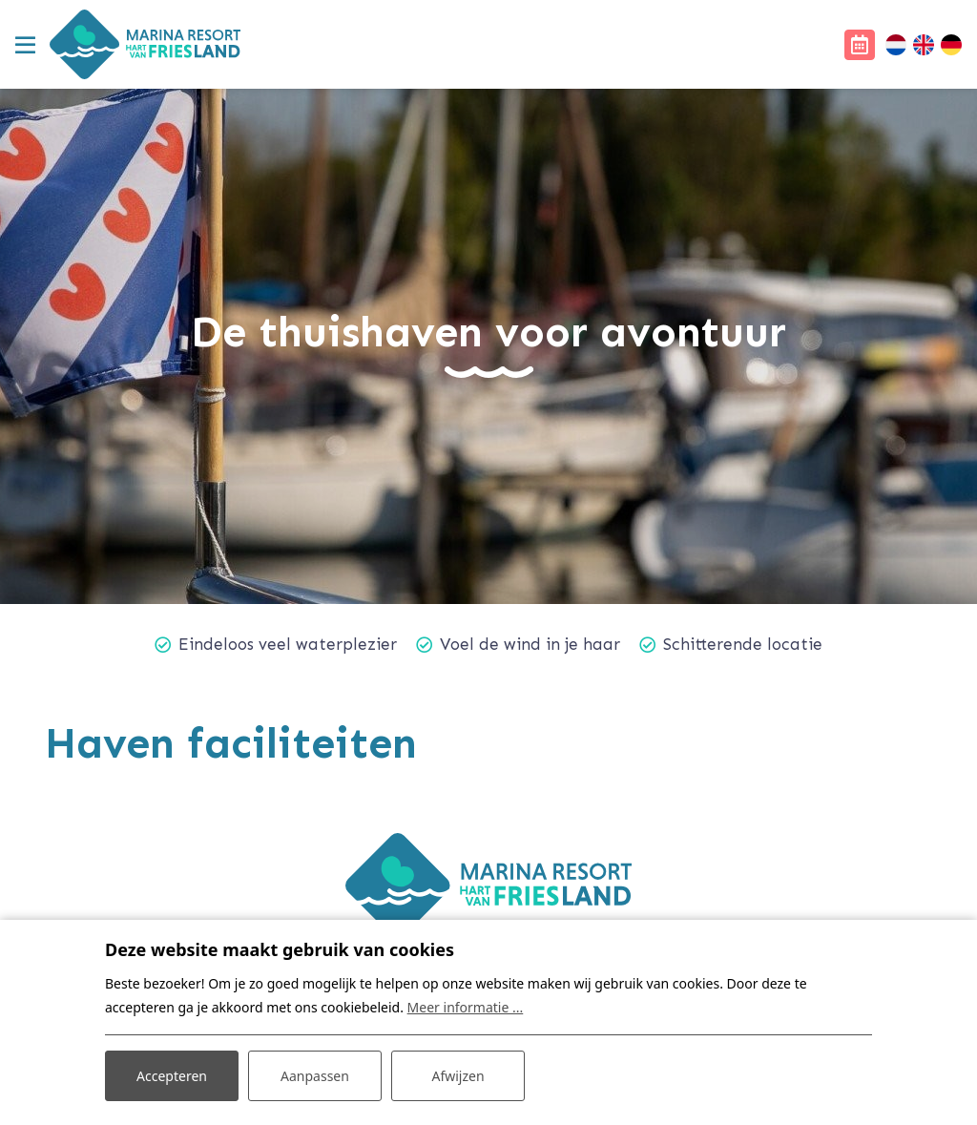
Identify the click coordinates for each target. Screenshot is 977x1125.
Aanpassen (315, 1076)
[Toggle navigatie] (25, 45)
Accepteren (171, 1076)
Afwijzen (457, 1076)
